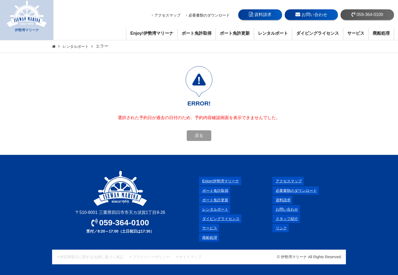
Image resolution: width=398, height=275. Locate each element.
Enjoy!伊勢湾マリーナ (151, 33)
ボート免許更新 (235, 33)
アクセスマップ (166, 15)
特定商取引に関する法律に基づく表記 (91, 257)
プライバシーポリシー (151, 257)
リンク (278, 228)
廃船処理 (381, 33)
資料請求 (260, 14)
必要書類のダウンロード (208, 15)
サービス (355, 33)
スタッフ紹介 (285, 218)
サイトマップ (190, 257)
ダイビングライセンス (317, 33)
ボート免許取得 (197, 33)
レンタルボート (273, 33)
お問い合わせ (311, 14)
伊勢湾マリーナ (27, 20)
